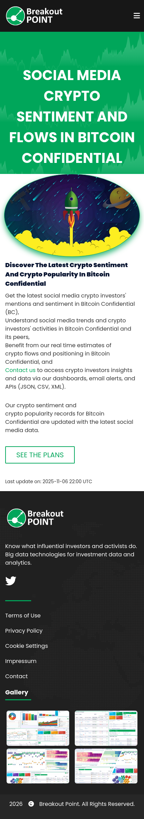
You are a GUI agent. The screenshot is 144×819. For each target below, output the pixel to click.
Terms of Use (23, 616)
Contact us (20, 370)
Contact (16, 676)
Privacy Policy (24, 631)
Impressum (21, 661)
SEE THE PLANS (40, 455)
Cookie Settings (26, 646)
